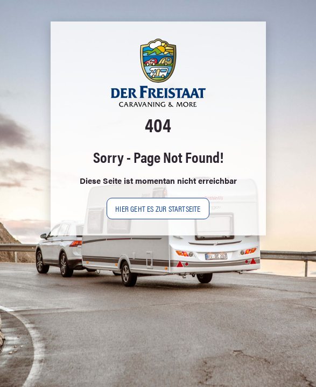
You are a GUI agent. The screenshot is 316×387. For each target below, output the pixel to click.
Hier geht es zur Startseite (157, 208)
